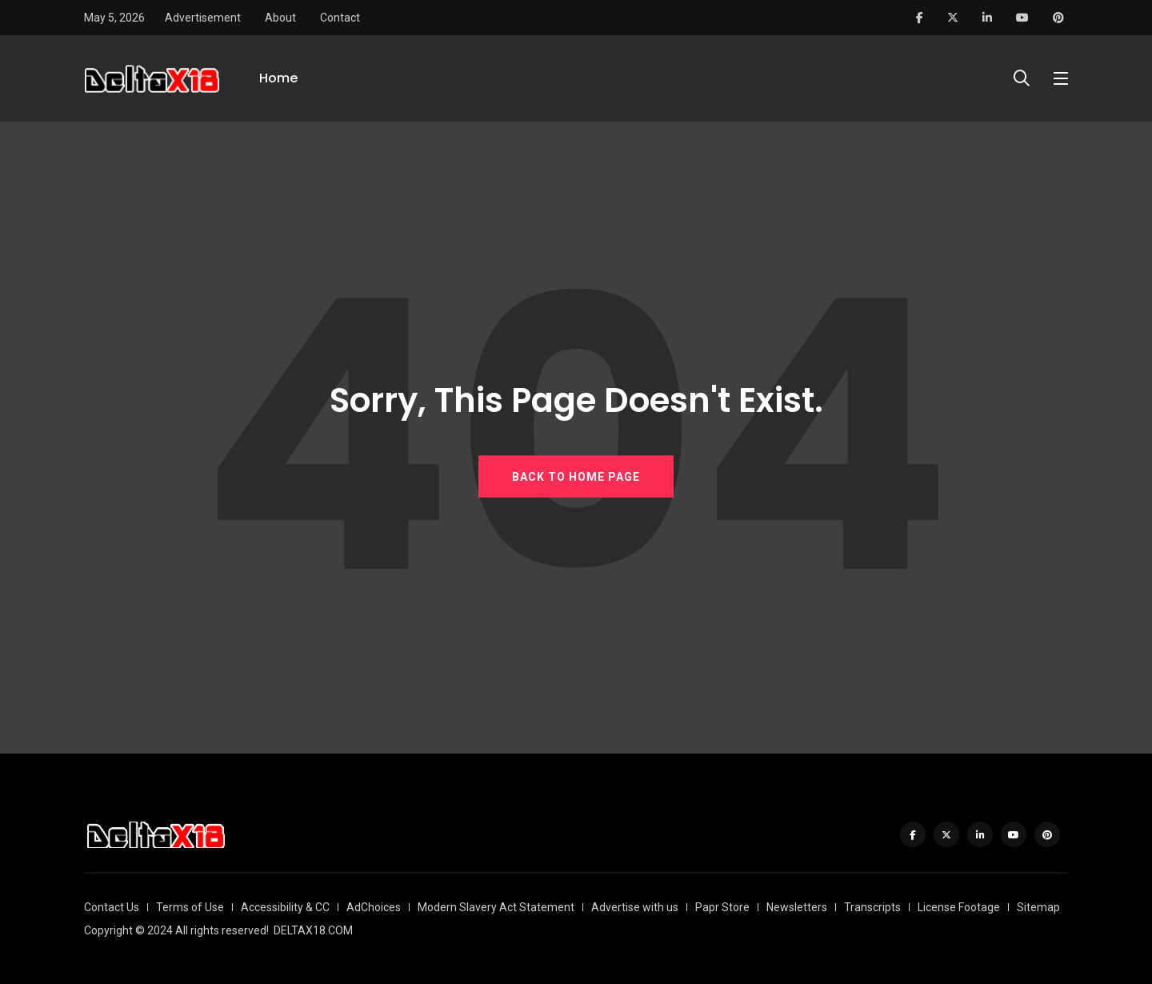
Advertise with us (634, 907)
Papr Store (722, 907)
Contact (340, 17)
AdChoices (373, 907)
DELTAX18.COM (313, 930)
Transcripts (872, 907)
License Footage (959, 907)
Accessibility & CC (285, 907)
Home (278, 78)
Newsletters (796, 907)
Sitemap (1038, 907)
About (280, 17)
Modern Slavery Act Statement (496, 907)
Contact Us (111, 907)
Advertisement (203, 17)
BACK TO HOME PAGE (576, 476)
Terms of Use (190, 907)
